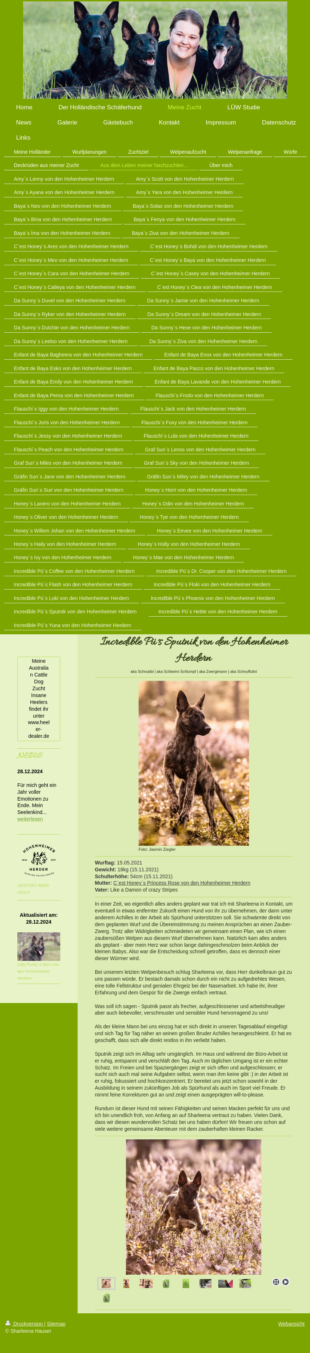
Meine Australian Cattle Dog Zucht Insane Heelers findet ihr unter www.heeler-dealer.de (38, 698)
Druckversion (24, 1324)
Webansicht (291, 1324)
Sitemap (56, 1324)
